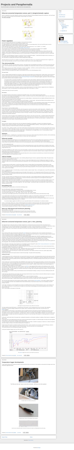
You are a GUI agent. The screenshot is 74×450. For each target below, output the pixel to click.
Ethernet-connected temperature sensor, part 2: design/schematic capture (25, 13)
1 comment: (19, 432)
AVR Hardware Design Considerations (28, 76)
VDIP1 (27, 266)
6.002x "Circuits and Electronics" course (45, 243)
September (63, 30)
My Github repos (62, 14)
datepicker (20, 352)
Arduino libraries (62, 16)
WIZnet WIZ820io (37, 280)
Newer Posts (4, 437)
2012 (61, 22)
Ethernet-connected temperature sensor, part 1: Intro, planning (22, 221)
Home (31, 437)
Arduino (24, 232)
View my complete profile (63, 42)
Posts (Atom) (31, 440)
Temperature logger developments (13, 362)
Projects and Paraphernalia (16, 4)
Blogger (39, 447)
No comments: (19, 214)
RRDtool (3, 309)
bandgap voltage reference (24, 47)
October (63, 24)
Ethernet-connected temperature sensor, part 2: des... (64, 27)
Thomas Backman (9, 214)
